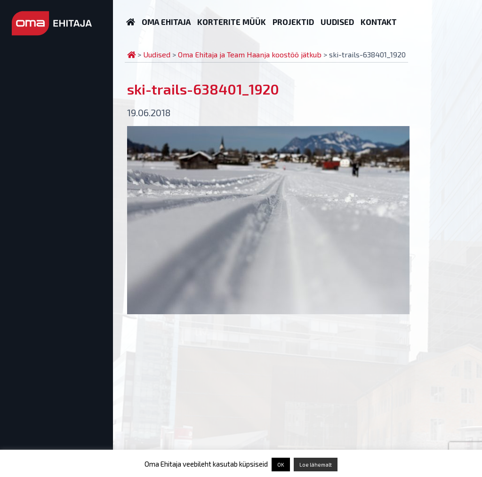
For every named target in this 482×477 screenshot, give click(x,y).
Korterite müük (231, 21)
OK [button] (280, 464)
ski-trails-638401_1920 (203, 88)
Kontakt (379, 21)
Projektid (293, 21)
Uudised (337, 21)
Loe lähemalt (315, 464)
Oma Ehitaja (166, 21)
